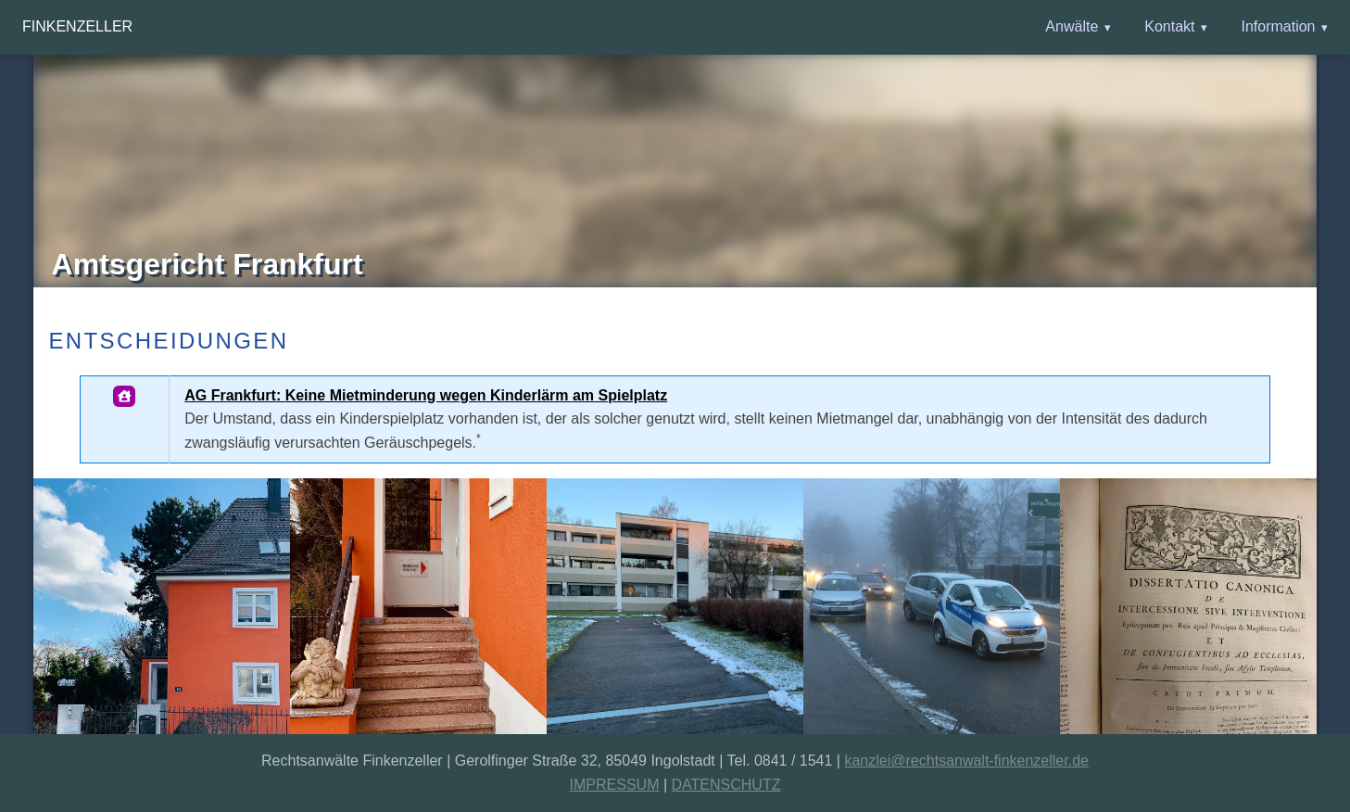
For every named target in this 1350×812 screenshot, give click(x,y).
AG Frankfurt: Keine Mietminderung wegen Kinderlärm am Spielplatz (425, 395)
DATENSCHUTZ (726, 785)
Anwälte (1071, 26)
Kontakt (1169, 26)
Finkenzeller (77, 26)
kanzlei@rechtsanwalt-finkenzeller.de (966, 760)
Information (1278, 26)
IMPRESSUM (615, 785)
